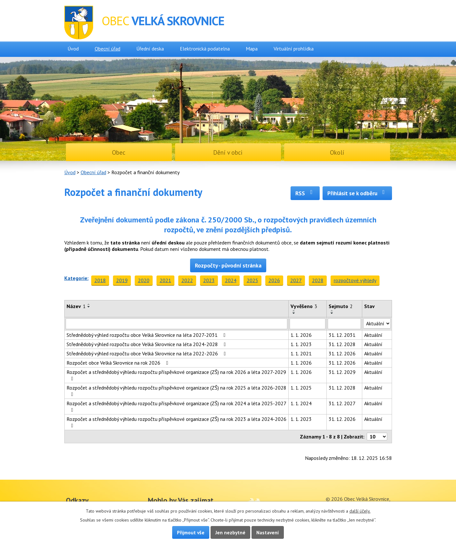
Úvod (73, 48)
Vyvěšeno (304, 306)
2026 (274, 280)
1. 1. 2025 (301, 387)
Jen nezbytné (230, 532)
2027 (296, 280)
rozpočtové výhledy (355, 280)
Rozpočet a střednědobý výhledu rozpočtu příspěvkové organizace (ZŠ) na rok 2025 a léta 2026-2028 (176, 390)
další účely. (360, 511)
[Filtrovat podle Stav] (377, 323)
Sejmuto (341, 306)
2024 (230, 280)
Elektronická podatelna (205, 48)
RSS (305, 193)
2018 (100, 280)
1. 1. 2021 (301, 353)
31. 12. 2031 (342, 335)
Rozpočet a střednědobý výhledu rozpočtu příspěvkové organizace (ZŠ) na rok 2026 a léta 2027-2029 (176, 375)
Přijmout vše (190, 532)
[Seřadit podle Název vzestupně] (88, 304)
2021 (165, 280)
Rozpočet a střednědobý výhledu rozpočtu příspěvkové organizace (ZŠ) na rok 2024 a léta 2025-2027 (176, 406)
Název (76, 306)
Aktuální (373, 335)
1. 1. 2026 (301, 335)
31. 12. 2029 (342, 372)
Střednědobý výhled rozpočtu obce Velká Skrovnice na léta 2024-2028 (147, 344)
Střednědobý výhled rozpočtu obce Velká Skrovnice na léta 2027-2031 (147, 335)
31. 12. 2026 (342, 353)
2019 (122, 280)
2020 (143, 280)
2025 (252, 280)
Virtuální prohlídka (294, 48)
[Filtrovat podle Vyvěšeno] (307, 323)
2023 (209, 280)
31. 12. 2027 (342, 403)
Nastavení (267, 532)
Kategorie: (76, 278)
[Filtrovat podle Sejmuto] (344, 323)
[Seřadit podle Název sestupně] (88, 307)
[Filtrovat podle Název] (177, 323)
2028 (318, 280)
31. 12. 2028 (342, 344)
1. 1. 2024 (301, 403)
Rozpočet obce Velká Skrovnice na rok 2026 (119, 363)
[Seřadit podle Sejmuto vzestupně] (332, 310)
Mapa (252, 48)
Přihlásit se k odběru (357, 193)
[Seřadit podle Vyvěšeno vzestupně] (294, 310)
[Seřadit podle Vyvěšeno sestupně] (294, 313)
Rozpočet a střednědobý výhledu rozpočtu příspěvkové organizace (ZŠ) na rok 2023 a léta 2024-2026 (176, 422)
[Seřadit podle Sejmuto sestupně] (332, 313)
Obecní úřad (107, 48)
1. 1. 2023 (301, 344)
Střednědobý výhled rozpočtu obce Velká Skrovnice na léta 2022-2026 (147, 353)
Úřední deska (150, 48)
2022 (187, 280)
